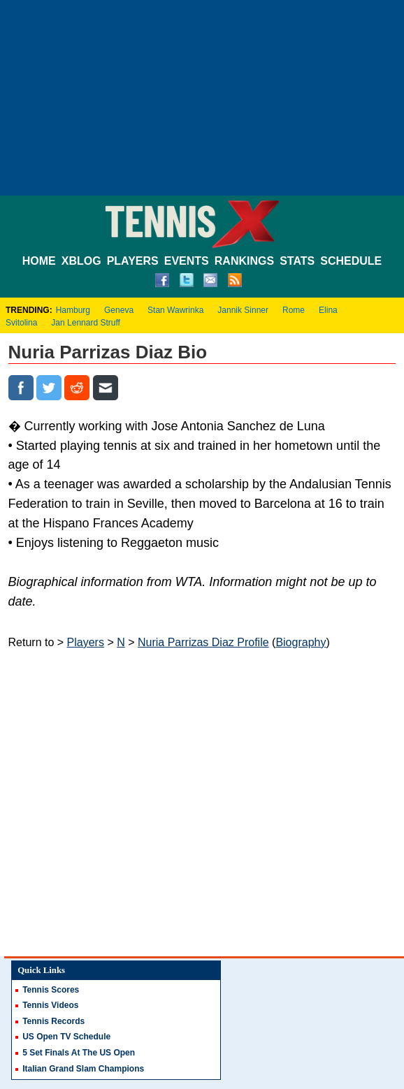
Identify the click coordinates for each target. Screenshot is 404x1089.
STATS (297, 261)
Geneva (119, 310)
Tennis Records (53, 1021)
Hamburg (73, 310)
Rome (293, 310)
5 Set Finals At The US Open (78, 1053)
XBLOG (81, 261)
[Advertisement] (202, 98)
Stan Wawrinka (175, 310)
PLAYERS (133, 261)
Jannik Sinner (242, 310)
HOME (39, 261)
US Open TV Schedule (66, 1037)
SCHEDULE (351, 261)
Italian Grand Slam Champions (83, 1069)
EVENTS (186, 261)
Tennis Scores (50, 990)
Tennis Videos (50, 1005)
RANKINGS (244, 261)
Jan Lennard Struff (85, 323)
